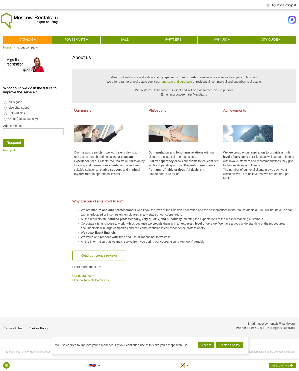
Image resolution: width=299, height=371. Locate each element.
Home (7, 47)
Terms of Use (13, 328)
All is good (13, 102)
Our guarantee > (83, 275)
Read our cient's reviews (99, 255)
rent (163, 81)
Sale (125, 39)
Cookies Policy (38, 328)
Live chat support (17, 107)
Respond (13, 143)
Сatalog (26, 39)
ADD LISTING (282, 365)
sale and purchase (179, 81)
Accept (206, 345)
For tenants (75, 39)
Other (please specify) (21, 119)
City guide (269, 39)
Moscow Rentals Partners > (90, 280)
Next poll (9, 150)
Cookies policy (229, 345)
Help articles (14, 113)
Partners (173, 39)
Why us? (221, 39)
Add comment (12, 125)
